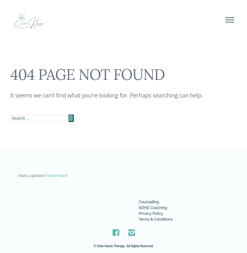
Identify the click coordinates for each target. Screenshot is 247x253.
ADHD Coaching (153, 207)
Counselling (149, 201)
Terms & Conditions (155, 218)
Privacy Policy (151, 213)
